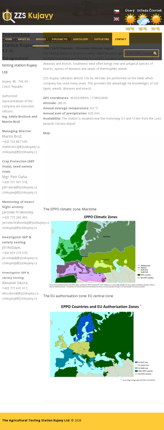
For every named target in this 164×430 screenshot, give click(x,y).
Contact (120, 39)
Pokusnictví (59, 39)
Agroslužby (80, 39)
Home (8, 39)
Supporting (101, 39)
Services (39, 42)
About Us (24, 39)
